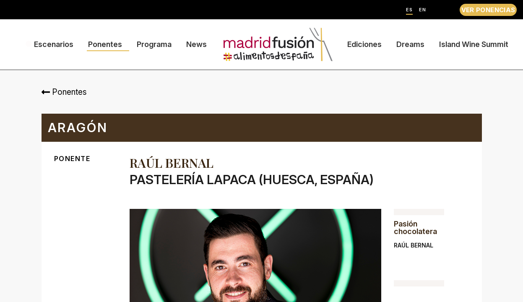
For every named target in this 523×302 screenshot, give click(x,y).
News (196, 44)
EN (422, 10)
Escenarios (53, 44)
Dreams (410, 44)
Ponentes (105, 44)
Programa (154, 44)
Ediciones (364, 44)
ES (409, 10)
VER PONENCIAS (488, 10)
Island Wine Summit (473, 44)
